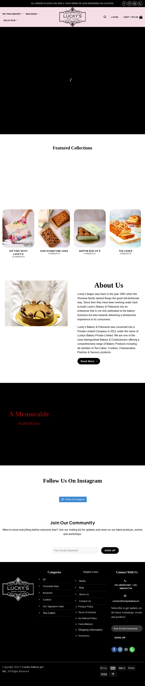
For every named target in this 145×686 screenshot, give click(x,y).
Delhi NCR (11, 20)
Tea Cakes (49, 613)
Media (82, 581)
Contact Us (85, 601)
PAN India (32, 13)
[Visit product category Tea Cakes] (125, 233)
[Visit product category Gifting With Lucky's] (18, 235)
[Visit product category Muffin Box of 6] (90, 233)
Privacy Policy (85, 606)
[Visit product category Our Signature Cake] (54, 233)
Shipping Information (90, 629)
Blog (81, 587)
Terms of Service (87, 612)
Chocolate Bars (51, 586)
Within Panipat (12, 13)
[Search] (105, 17)
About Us (84, 594)
